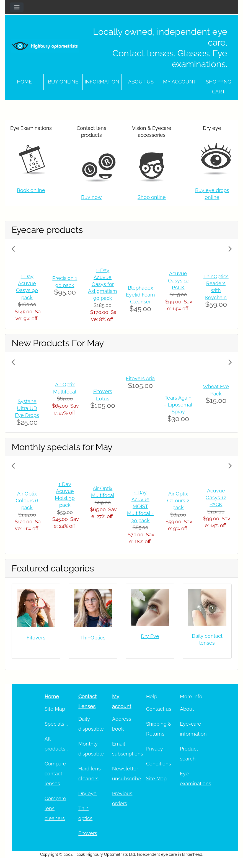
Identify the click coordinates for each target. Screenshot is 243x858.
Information (102, 82)
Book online (31, 190)
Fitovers (36, 638)
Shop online (152, 197)
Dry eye (87, 793)
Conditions (158, 764)
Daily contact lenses (207, 639)
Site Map (55, 709)
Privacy (154, 749)
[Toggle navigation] (17, 7)
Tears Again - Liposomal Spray (178, 404)
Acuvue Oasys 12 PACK (178, 280)
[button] (28, 283)
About (187, 709)
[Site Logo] (45, 46)
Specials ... (56, 724)
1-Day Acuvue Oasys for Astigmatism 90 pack (102, 284)
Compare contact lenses (55, 773)
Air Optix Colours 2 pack (178, 500)
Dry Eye (150, 636)
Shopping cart (218, 87)
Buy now (91, 197)
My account (179, 82)
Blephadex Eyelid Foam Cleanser (140, 295)
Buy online (63, 82)
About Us (141, 82)
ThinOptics (92, 638)
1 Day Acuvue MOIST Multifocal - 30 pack (140, 506)
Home (24, 82)
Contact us (158, 709)
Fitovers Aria (140, 378)
